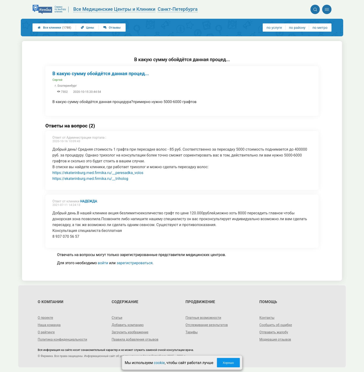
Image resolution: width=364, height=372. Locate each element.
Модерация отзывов (275, 339)
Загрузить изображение (130, 332)
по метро (320, 28)
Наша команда (49, 325)
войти (103, 263)
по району (297, 28)
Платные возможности (203, 318)
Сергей (57, 80)
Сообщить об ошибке (275, 325)
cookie (159, 363)
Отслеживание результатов (207, 325)
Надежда (88, 201)
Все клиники (54, 27)
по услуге (274, 28)
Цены (87, 27)
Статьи (117, 318)
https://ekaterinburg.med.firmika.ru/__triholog (90, 178)
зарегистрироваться (134, 263)
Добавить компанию (128, 325)
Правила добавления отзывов (135, 339)
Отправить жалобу (273, 332)
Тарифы (192, 332)
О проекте (45, 318)
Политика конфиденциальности (62, 339)
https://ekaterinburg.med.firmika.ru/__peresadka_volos (97, 173)
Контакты (266, 318)
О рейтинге (46, 332)
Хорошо (228, 363)
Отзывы (111, 27)
